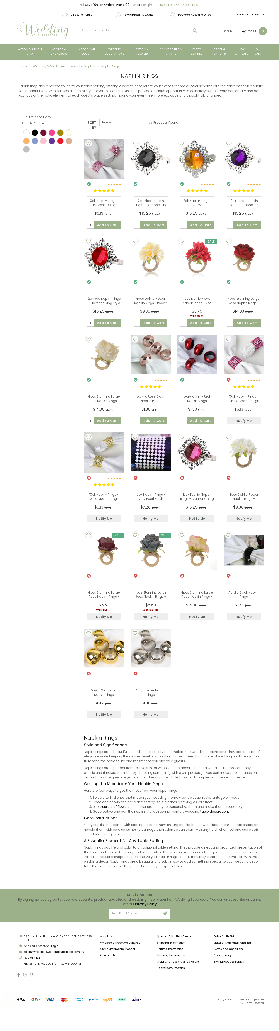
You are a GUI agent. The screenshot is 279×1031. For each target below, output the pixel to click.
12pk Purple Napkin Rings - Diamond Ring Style (243, 205)
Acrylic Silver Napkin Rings (151, 711)
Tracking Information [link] (171, 978)
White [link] (26, 132)
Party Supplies (196, 52)
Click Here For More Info (177, 5)
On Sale (257, 52)
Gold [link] (60, 132)
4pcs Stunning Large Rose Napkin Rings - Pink (197, 611)
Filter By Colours (33, 123)
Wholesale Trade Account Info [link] (120, 965)
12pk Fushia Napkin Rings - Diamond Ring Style (197, 510)
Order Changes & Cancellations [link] (178, 984)
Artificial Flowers (143, 52)
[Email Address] (134, 936)
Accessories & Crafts (171, 52)
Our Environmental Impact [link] (117, 971)
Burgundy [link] (43, 132)
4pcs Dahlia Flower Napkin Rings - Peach (150, 304)
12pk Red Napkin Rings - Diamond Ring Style (104, 304)
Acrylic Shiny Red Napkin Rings (197, 406)
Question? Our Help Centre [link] (174, 959)
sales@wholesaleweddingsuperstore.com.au (54, 974)
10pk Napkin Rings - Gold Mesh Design (104, 508)
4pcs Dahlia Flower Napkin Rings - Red (197, 304)
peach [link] (26, 141)
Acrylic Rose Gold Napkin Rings (150, 406)
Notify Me (244, 428)
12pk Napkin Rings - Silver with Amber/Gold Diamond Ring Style (197, 207)
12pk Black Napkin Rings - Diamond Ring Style (150, 205)
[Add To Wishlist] (88, 143)
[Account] (224, 31)
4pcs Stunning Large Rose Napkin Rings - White (104, 408)
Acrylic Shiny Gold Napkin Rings (104, 711)
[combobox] (135, 30)
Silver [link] (26, 149)
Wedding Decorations (115, 52)
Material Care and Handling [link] (232, 965)
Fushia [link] (52, 132)
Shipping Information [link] (171, 965)
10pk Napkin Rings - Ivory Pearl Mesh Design (150, 510)
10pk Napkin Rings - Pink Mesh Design (104, 203)
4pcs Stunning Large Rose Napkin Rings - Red (244, 306)
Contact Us (241, 14)
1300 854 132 (32, 980)
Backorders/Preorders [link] (171, 990)
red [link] (60, 141)
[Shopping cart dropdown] (252, 31)
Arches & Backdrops (59, 52)
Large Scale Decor (87, 52)
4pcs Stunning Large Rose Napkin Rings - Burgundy (104, 611)
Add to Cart (107, 225)
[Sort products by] (119, 122)
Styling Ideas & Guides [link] (229, 984)
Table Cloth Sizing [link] (226, 959)
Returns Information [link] (170, 971)
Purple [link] (52, 141)
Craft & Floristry (219, 52)
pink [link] (43, 141)
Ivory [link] (69, 132)
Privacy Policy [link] (222, 978)
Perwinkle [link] (35, 141)
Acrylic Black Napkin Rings (243, 609)
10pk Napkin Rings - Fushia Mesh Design (243, 406)
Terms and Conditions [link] (229, 971)
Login (54, 968)
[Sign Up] (165, 936)
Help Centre (259, 14)
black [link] (35, 132)
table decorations (215, 834)
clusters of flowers (114, 829)
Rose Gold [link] (69, 141)
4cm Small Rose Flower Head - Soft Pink (37, 1001)
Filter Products (38, 117)
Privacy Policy (146, 926)
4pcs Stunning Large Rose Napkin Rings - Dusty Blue (151, 611)
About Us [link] (106, 959)
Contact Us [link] (107, 978)
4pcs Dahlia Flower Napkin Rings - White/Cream (243, 510)
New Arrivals (241, 52)
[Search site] (195, 30)
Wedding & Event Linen (30, 52)
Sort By (92, 124)
